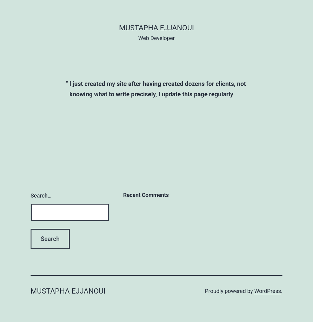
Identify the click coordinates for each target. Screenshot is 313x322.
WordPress (267, 291)
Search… (41, 195)
